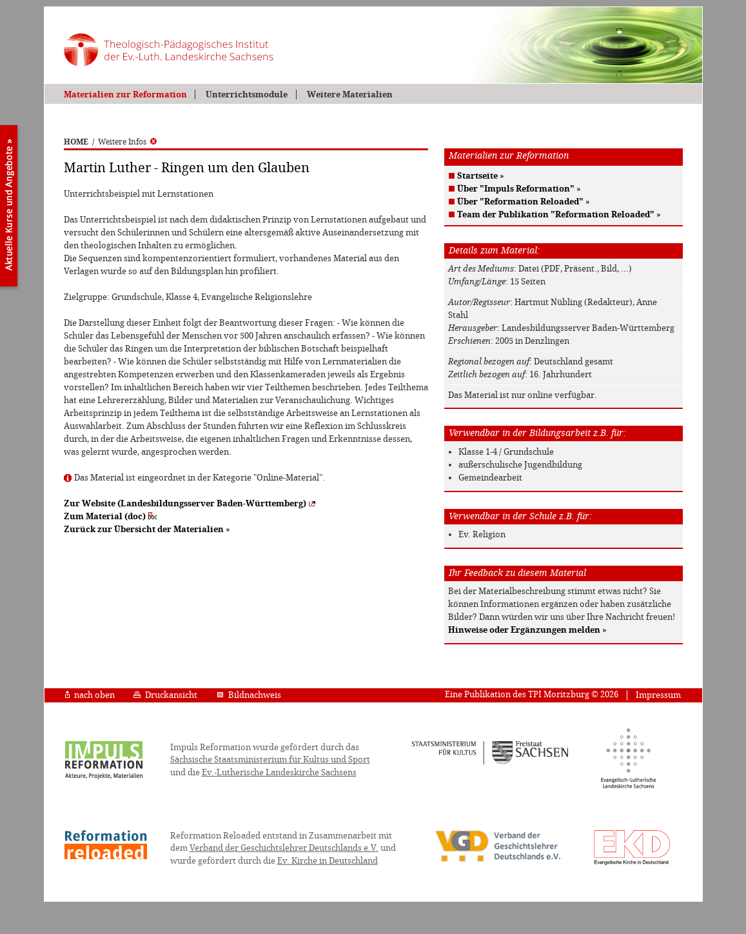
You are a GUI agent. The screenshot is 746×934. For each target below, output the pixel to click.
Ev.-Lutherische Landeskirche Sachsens (279, 772)
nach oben (90, 695)
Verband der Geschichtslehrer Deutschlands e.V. (284, 848)
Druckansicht (165, 695)
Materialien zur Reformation (125, 94)
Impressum (658, 695)
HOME (76, 141)
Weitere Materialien (350, 94)
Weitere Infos (127, 141)
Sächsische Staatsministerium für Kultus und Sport (270, 759)
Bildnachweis (249, 695)
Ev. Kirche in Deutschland (327, 861)
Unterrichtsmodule (247, 94)
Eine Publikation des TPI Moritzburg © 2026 (531, 694)
